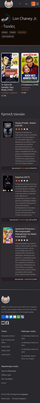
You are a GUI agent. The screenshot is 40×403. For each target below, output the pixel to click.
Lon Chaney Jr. (8, 36)
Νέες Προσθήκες (7, 379)
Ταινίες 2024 (5, 354)
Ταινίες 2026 (5, 346)
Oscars (3, 383)
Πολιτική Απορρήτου (19, 398)
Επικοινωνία (5, 398)
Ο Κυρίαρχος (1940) (29, 85)
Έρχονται (8, 371)
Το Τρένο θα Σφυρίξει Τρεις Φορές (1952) (7, 87)
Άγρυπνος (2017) (22, 177)
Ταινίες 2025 (5, 350)
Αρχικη (4, 32)
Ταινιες (13, 32)
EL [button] (27, 4)
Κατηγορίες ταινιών (8, 336)
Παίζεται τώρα (6, 375)
